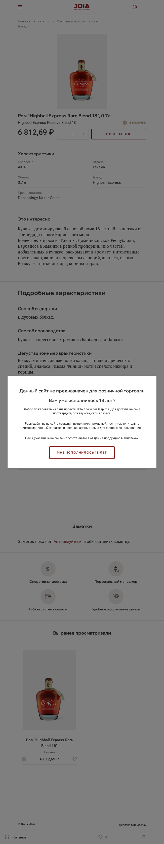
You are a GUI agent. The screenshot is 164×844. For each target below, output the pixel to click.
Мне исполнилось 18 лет (82, 452)
